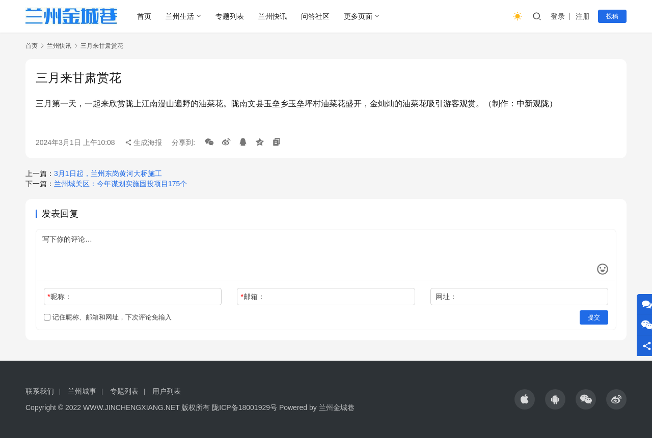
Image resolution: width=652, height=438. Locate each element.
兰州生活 (180, 16)
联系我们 (39, 391)
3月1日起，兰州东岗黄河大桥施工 (108, 173)
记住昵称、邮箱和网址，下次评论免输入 (108, 317)
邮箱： (253, 297)
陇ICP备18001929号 (244, 407)
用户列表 (166, 391)
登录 (558, 16)
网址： (446, 297)
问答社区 (315, 16)
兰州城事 (82, 391)
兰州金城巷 (337, 407)
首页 (144, 16)
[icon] (524, 399)
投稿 (612, 16)
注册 (583, 16)
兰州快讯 (272, 16)
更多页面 (358, 16)
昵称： (59, 297)
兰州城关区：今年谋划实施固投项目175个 (120, 184)
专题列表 (229, 16)
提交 (594, 317)
